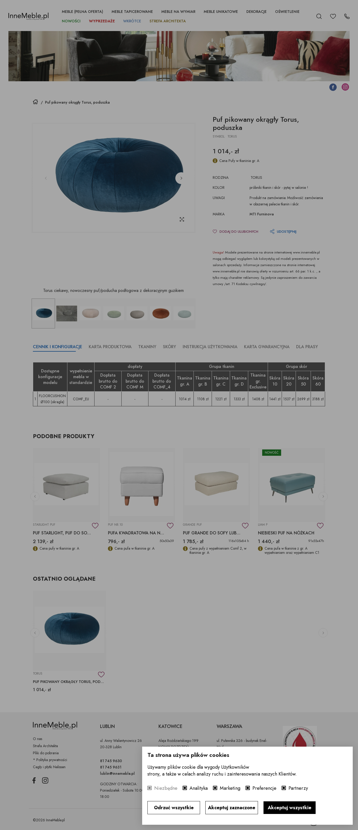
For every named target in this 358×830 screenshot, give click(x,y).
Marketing (230, 788)
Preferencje (264, 788)
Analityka (199, 788)
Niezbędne (165, 788)
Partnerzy (298, 788)
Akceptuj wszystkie (289, 807)
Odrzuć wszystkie (174, 807)
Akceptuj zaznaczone (231, 807)
